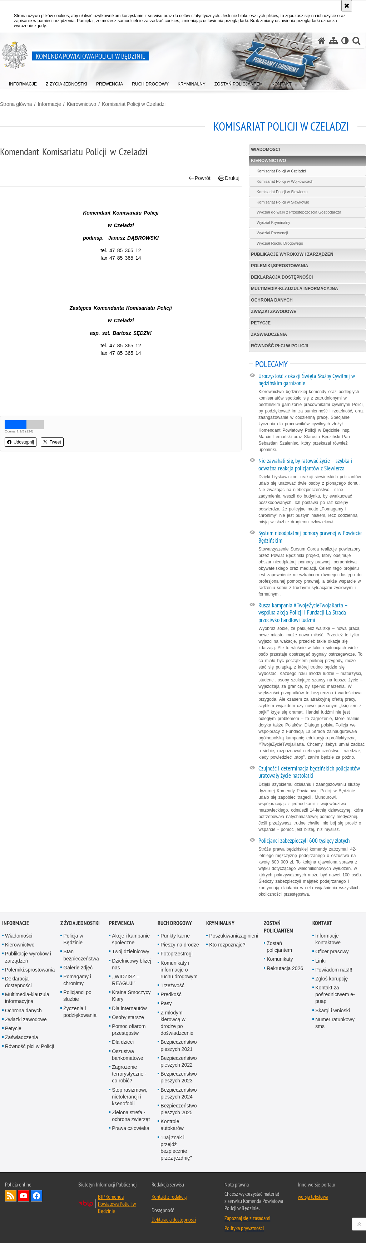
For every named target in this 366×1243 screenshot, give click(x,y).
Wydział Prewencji (272, 233)
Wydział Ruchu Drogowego (280, 243)
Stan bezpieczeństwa (81, 955)
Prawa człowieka (130, 1128)
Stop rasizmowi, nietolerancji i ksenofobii (129, 1096)
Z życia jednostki (80, 923)
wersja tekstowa (313, 1196)
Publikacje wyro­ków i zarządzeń (292, 254)
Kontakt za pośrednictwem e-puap (335, 994)
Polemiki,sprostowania (279, 265)
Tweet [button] (52, 442)
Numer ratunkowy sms (335, 1023)
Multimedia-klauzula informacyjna (294, 288)
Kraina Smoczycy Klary (131, 995)
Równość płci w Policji (279, 345)
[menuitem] (23, 82)
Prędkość (170, 994)
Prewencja (121, 923)
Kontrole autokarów (172, 1125)
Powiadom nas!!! (333, 970)
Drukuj (228, 178)
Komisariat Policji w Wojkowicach (285, 181)
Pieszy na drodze (179, 945)
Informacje (49, 104)
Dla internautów (129, 1008)
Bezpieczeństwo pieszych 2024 (178, 1093)
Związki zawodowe (273, 311)
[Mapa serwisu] (333, 40)
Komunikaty (280, 959)
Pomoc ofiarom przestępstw (128, 1029)
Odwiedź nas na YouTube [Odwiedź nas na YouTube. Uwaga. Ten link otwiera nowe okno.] (23, 1196)
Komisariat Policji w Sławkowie (283, 202)
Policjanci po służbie (77, 995)
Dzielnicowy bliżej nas (131, 964)
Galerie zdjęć (78, 967)
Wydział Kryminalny (273, 222)
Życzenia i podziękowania (80, 1011)
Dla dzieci (123, 1042)
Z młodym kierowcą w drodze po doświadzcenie (176, 1023)
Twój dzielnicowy (130, 951)
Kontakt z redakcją (169, 1196)
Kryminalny (220, 923)
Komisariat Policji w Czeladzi (133, 104)
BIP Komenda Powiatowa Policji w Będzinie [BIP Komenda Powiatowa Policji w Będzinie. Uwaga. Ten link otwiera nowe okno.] (117, 1203)
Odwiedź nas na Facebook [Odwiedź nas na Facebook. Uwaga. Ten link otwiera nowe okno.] (36, 1196)
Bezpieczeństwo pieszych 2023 (178, 1077)
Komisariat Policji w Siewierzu (282, 192)
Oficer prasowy (331, 951)
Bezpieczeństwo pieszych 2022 (178, 1061)
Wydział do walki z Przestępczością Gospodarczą (299, 212)
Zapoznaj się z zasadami (247, 1218)
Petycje (261, 323)
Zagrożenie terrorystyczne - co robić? (129, 1073)
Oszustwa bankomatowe (127, 1054)
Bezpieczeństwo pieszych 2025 (178, 1109)
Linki (320, 961)
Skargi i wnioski (332, 1010)
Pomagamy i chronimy (77, 980)
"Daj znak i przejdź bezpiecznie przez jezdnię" (176, 1148)
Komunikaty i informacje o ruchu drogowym (179, 969)
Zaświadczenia (269, 334)
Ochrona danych (271, 300)
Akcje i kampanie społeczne (131, 939)
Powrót (199, 178)
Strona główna (16, 104)
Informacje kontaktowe (328, 939)
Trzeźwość (172, 985)
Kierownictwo (81, 104)
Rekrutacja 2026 (285, 968)
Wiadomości (265, 149)
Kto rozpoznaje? (227, 945)
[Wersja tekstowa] (345, 40)
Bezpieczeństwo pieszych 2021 (178, 1045)
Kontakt (322, 923)
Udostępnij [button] (20, 442)
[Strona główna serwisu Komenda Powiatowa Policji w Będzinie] (322, 40)
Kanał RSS (10, 1196)
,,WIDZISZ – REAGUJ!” (125, 980)
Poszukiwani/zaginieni (233, 936)
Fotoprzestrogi (176, 953)
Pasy (166, 1003)
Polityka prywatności (244, 1228)
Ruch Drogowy (175, 923)
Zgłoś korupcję (331, 979)
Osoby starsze (128, 1017)
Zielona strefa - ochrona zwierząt (131, 1116)
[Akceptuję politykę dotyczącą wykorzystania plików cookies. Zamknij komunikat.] (346, 5)
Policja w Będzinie (73, 939)
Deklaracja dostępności (282, 277)
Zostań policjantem (278, 926)
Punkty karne (175, 936)
